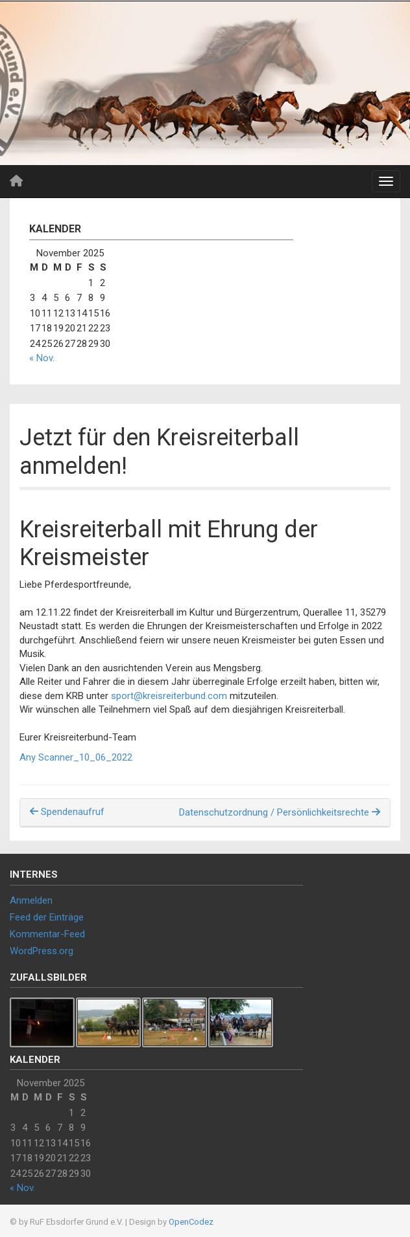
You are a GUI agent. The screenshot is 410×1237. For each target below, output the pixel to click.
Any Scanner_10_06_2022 (75, 757)
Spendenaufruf (67, 812)
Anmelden (31, 900)
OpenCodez (191, 1222)
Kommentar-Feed (47, 934)
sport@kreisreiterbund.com (169, 696)
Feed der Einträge (47, 917)
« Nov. (41, 358)
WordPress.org (41, 951)
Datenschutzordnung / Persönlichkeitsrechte (279, 812)
